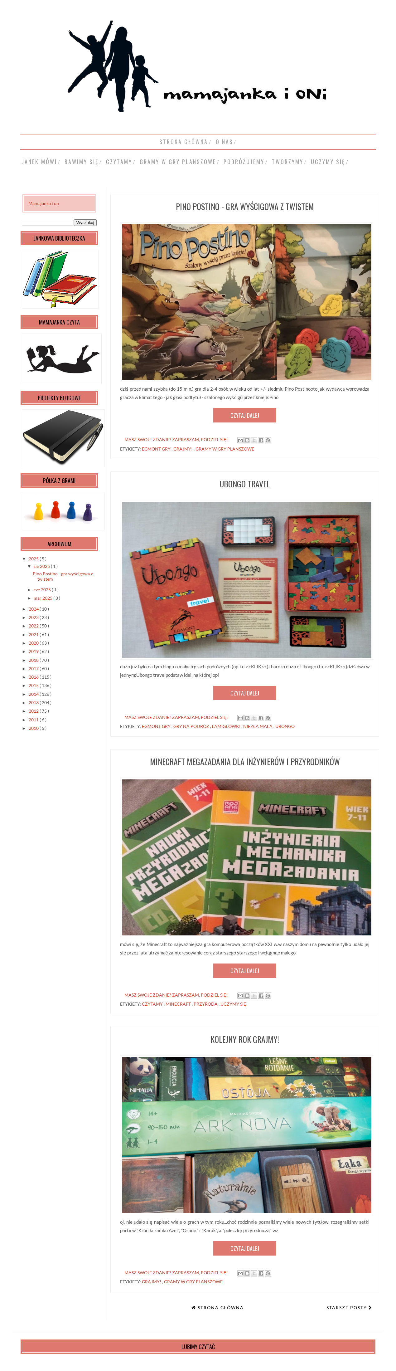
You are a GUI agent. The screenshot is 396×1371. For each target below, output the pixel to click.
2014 (34, 694)
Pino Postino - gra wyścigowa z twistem (245, 206)
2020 (34, 643)
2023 (34, 617)
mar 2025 (43, 598)
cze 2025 (43, 589)
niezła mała (258, 726)
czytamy (119, 162)
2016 (34, 677)
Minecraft (179, 1004)
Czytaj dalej (244, 415)
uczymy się (328, 162)
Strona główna (183, 142)
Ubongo (285, 726)
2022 (34, 625)
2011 (34, 719)
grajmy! (183, 448)
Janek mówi (39, 162)
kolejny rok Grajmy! (244, 1039)
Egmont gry (156, 448)
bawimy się (82, 162)
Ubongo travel (245, 484)
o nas (224, 142)
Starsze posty (347, 1307)
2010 (34, 728)
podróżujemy (244, 162)
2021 (34, 634)
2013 (34, 702)
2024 (34, 609)
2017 (34, 668)
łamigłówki (227, 726)
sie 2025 (42, 566)
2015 (34, 685)
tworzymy (287, 162)
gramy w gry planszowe (178, 162)
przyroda (206, 1004)
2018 (34, 660)
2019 (34, 651)
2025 (34, 558)
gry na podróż (191, 726)
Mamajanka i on (43, 203)
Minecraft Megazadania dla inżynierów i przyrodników (245, 761)
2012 (34, 711)
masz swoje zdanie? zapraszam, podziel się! (176, 439)
